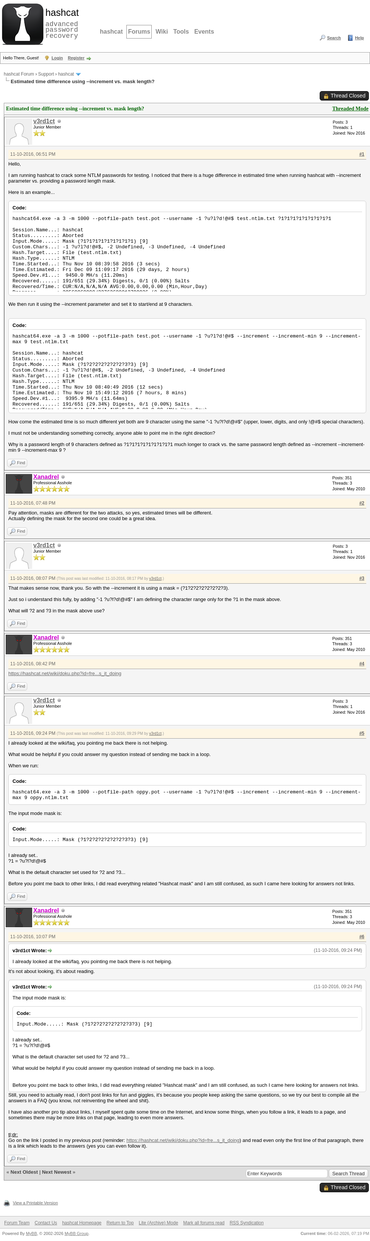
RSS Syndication (247, 1223)
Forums (139, 31)
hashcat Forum (19, 74)
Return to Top (120, 1223)
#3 (361, 578)
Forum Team (17, 1223)
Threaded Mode (350, 109)
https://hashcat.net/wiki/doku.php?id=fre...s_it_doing (64, 673)
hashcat (111, 31)
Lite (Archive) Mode (158, 1223)
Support (46, 74)
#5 (361, 733)
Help (359, 38)
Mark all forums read (203, 1223)
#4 (361, 663)
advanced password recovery (60, 23)
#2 (361, 503)
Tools (181, 31)
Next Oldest (24, 1172)
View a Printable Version (35, 1203)
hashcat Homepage (81, 1223)
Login (57, 58)
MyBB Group (77, 1233)
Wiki (161, 31)
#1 (361, 154)
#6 (361, 936)
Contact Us (45, 1223)
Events (204, 31)
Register (76, 58)
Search (334, 38)
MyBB (31, 1233)
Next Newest (56, 1172)
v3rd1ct (44, 121)
